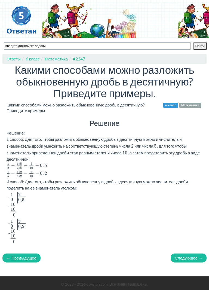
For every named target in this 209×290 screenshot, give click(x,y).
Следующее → (188, 257)
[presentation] (27, 165)
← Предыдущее (21, 257)
